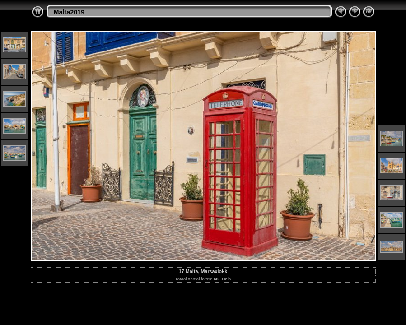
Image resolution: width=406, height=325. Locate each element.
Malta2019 (69, 12)
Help (226, 278)
